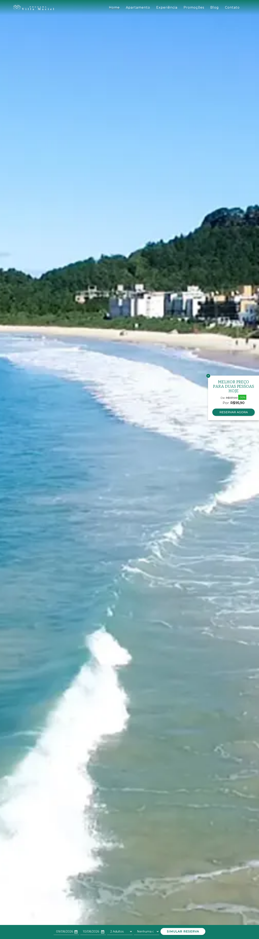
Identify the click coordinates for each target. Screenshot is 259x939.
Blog (214, 7)
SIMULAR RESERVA (183, 931)
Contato (232, 7)
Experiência (166, 7)
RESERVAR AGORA (233, 412)
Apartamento (138, 7)
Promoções (194, 7)
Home (114, 7)
